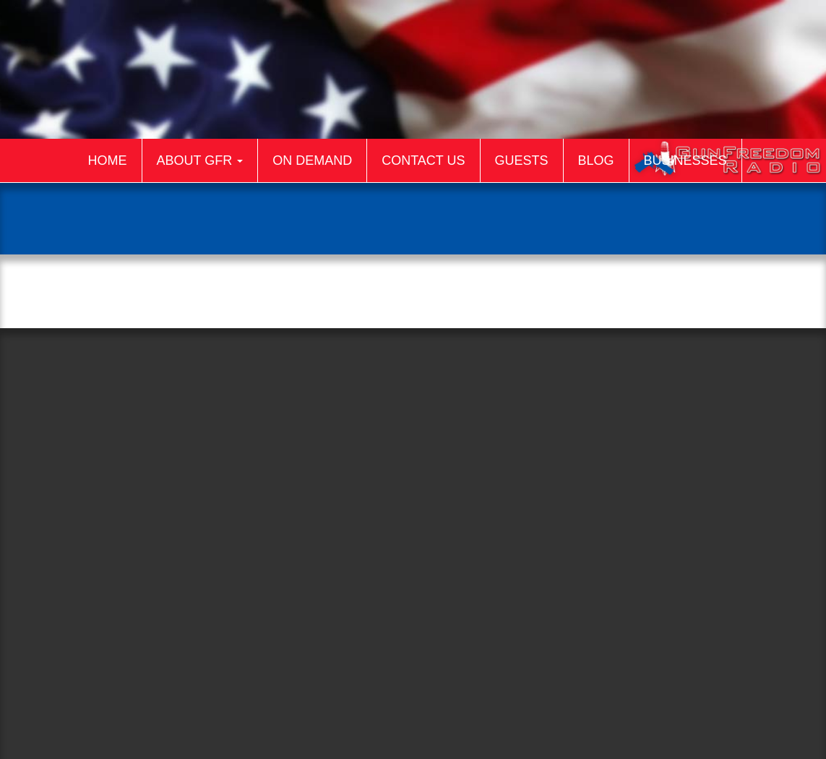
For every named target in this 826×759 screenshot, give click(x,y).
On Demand (312, 160)
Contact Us (423, 160)
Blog (596, 160)
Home (107, 160)
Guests (521, 160)
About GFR (200, 160)
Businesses (685, 160)
